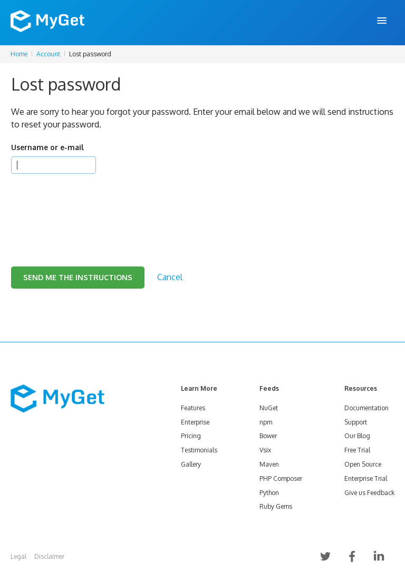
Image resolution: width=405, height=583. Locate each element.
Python (269, 493)
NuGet (268, 408)
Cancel (169, 277)
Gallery (191, 464)
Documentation (366, 408)
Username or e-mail (47, 147)
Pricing (191, 436)
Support (355, 422)
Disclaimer (49, 556)
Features (193, 408)
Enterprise (195, 422)
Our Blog (357, 436)
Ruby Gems (275, 506)
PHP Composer (280, 478)
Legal (18, 556)
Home (19, 54)
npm (265, 422)
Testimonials (199, 450)
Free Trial (357, 450)
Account (48, 54)
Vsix (265, 450)
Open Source (362, 464)
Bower (268, 436)
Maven (269, 464)
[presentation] (91, 207)
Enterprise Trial (365, 478)
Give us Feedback (369, 493)
